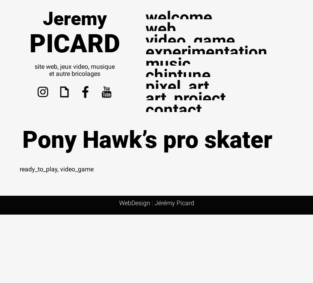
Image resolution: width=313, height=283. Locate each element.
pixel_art (177, 86)
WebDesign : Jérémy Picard (156, 203)
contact (173, 109)
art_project (185, 98)
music (168, 64)
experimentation (206, 52)
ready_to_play (38, 169)
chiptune (178, 75)
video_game (190, 40)
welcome (178, 17)
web (160, 29)
